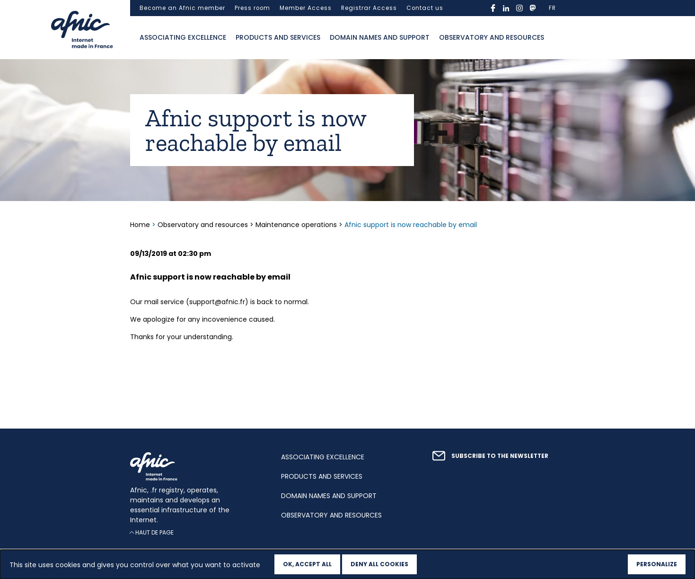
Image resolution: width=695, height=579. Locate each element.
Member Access (306, 8)
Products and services (278, 37)
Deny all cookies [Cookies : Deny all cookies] (379, 564)
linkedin (506, 8)
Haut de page (154, 532)
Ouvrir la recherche (558, 38)
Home (141, 224)
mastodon (532, 8)
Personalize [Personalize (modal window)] (656, 564)
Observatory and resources (491, 37)
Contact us (424, 8)
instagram (519, 8)
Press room (252, 8)
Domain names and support (380, 37)
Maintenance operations (296, 224)
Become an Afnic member (182, 8)
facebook (493, 8)
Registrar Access (369, 8)
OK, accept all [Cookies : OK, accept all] (307, 564)
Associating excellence (183, 37)
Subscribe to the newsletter (499, 456)
